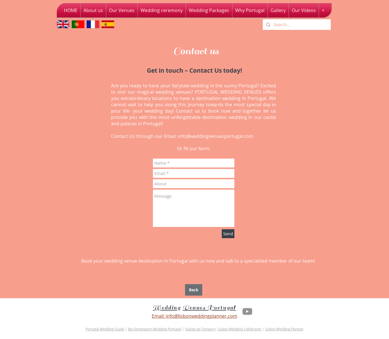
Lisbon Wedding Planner (284, 329)
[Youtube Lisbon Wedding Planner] (247, 311)
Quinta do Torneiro (200, 329)
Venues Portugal (209, 307)
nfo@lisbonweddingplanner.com (202, 316)
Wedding (167, 307)
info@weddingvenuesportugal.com (215, 136)
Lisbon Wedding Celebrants (239, 329)
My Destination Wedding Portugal (154, 329)
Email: (158, 316)
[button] (304, 10)
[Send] (228, 233)
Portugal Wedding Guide (104, 329)
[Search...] (296, 24)
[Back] (193, 290)
